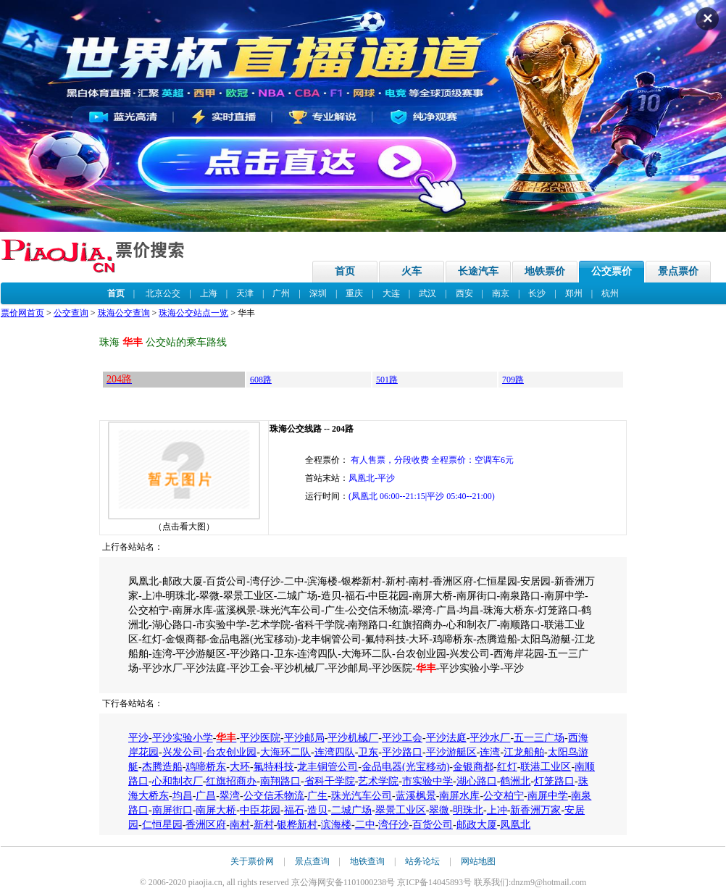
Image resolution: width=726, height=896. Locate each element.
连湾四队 (334, 752)
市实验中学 (427, 781)
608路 (261, 379)
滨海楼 (336, 824)
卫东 (368, 752)
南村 (240, 824)
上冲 (497, 810)
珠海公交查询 (124, 313)
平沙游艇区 (451, 752)
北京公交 (163, 293)
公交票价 (611, 271)
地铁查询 (367, 861)
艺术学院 (378, 781)
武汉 (427, 293)
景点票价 (678, 271)
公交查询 (71, 313)
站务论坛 (422, 861)
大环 (240, 766)
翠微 (439, 810)
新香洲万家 (535, 810)
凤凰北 (515, 824)
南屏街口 (172, 810)
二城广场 (351, 810)
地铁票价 (545, 271)
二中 (365, 824)
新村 (264, 824)
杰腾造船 (162, 766)
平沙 (138, 737)
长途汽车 (478, 271)
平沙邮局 (304, 737)
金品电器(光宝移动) (405, 766)
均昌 (182, 795)
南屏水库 (459, 795)
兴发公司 (182, 752)
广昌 (206, 795)
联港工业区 (545, 766)
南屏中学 (547, 795)
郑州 (574, 293)
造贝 (317, 810)
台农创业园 (231, 752)
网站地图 (478, 861)
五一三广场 (539, 737)
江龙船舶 (524, 752)
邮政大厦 (476, 824)
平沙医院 (260, 737)
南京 (500, 293)
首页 (345, 271)
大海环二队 (285, 752)
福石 (294, 810)
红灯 (507, 766)
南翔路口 (280, 781)
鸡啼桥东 (205, 766)
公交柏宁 (503, 795)
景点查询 (312, 861)
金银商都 (473, 766)
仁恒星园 (162, 824)
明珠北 (468, 810)
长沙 (537, 293)
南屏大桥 (216, 810)
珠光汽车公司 (361, 795)
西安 (464, 293)
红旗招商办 (231, 781)
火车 (411, 271)
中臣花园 (260, 810)
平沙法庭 (446, 737)
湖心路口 (476, 781)
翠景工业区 (400, 810)
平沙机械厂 (352, 737)
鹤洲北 (515, 781)
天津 (245, 293)
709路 (513, 379)
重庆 (354, 293)
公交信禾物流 (273, 795)
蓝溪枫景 (416, 795)
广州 (281, 293)
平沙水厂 (490, 737)
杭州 (610, 293)
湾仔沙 (393, 824)
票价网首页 (22, 313)
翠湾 (230, 795)
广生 (317, 795)
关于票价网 (252, 861)
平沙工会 (402, 737)
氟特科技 (274, 766)
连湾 (490, 752)
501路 (387, 379)
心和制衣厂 (177, 781)
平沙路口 (402, 752)
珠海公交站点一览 (193, 313)
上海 (208, 293)
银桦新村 (297, 824)
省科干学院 (329, 781)
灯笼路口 (554, 781)
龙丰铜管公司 (327, 766)
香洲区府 (205, 824)
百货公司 (432, 824)
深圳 (318, 293)
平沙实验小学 (182, 737)
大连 (391, 293)
